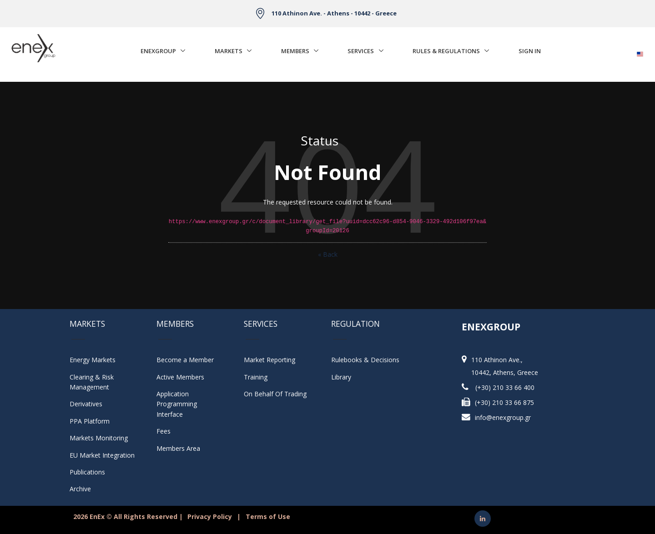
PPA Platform (90, 421)
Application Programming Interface (181, 404)
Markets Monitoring (99, 438)
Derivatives (86, 403)
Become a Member (185, 359)
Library (341, 377)
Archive (80, 488)
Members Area (178, 448)
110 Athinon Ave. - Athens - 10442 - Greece (334, 13)
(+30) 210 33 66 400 (504, 387)
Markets (228, 51)
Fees (163, 431)
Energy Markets (93, 359)
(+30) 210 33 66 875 (504, 402)
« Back (328, 254)
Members (295, 51)
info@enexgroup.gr (503, 417)
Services (361, 51)
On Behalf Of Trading (275, 393)
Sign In (530, 51)
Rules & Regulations (446, 51)
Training (255, 377)
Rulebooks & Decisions (365, 359)
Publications (87, 472)
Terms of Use (268, 516)
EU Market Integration (102, 455)
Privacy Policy (209, 516)
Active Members (180, 377)
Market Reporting (269, 359)
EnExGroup (158, 51)
